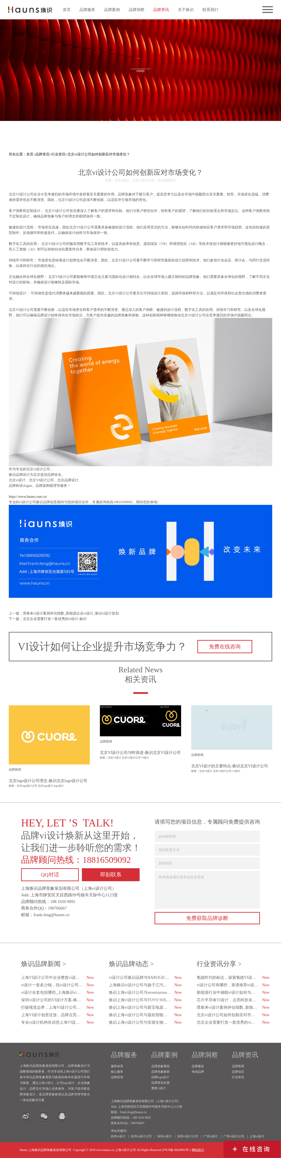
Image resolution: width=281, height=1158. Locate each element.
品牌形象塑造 (160, 1066)
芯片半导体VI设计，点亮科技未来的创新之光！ (233, 1000)
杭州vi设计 (118, 1136)
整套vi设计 (158, 1088)
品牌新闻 (238, 1066)
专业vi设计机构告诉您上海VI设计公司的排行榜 (57, 1022)
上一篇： (64, 613)
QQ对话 (50, 874)
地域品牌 (198, 1071)
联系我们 (210, 9)
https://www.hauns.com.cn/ (28, 496)
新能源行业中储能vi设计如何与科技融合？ (233, 992)
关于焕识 (186, 9)
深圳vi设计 (164, 1136)
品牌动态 (238, 1071)
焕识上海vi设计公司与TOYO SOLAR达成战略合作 (145, 1000)
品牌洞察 (136, 9)
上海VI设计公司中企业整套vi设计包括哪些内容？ (57, 977)
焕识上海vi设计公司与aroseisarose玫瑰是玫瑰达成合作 (145, 992)
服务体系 (117, 1066)
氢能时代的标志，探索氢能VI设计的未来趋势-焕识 (233, 977)
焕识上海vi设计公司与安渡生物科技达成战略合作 (145, 1022)
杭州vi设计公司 (141, 1136)
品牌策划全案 (160, 1082)
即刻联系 (110, 874)
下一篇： (47, 619)
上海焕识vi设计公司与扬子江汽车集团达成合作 (145, 985)
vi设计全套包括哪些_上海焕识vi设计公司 (57, 992)
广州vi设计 (211, 1136)
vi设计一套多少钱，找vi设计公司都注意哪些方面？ (57, 985)
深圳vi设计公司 (187, 1136)
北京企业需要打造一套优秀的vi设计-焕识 (233, 1022)
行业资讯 (58, 154)
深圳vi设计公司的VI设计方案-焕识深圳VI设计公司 (57, 1000)
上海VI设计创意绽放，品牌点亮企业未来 (57, 1015)
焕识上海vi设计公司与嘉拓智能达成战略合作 (145, 1015)
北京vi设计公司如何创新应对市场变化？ (98, 154)
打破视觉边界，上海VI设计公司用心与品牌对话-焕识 (57, 1007)
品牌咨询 (117, 1077)
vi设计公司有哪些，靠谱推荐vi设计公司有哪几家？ (233, 985)
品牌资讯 (161, 9)
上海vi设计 (257, 1136)
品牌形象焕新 (160, 1071)
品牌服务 (87, 9)
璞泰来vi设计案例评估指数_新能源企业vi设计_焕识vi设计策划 (233, 1007)
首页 (67, 9)
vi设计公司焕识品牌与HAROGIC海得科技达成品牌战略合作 (145, 977)
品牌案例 (112, 9)
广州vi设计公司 (233, 1136)
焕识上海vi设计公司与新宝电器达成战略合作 (145, 1007)
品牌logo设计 (160, 1077)
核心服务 (117, 1071)
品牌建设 (198, 1066)
